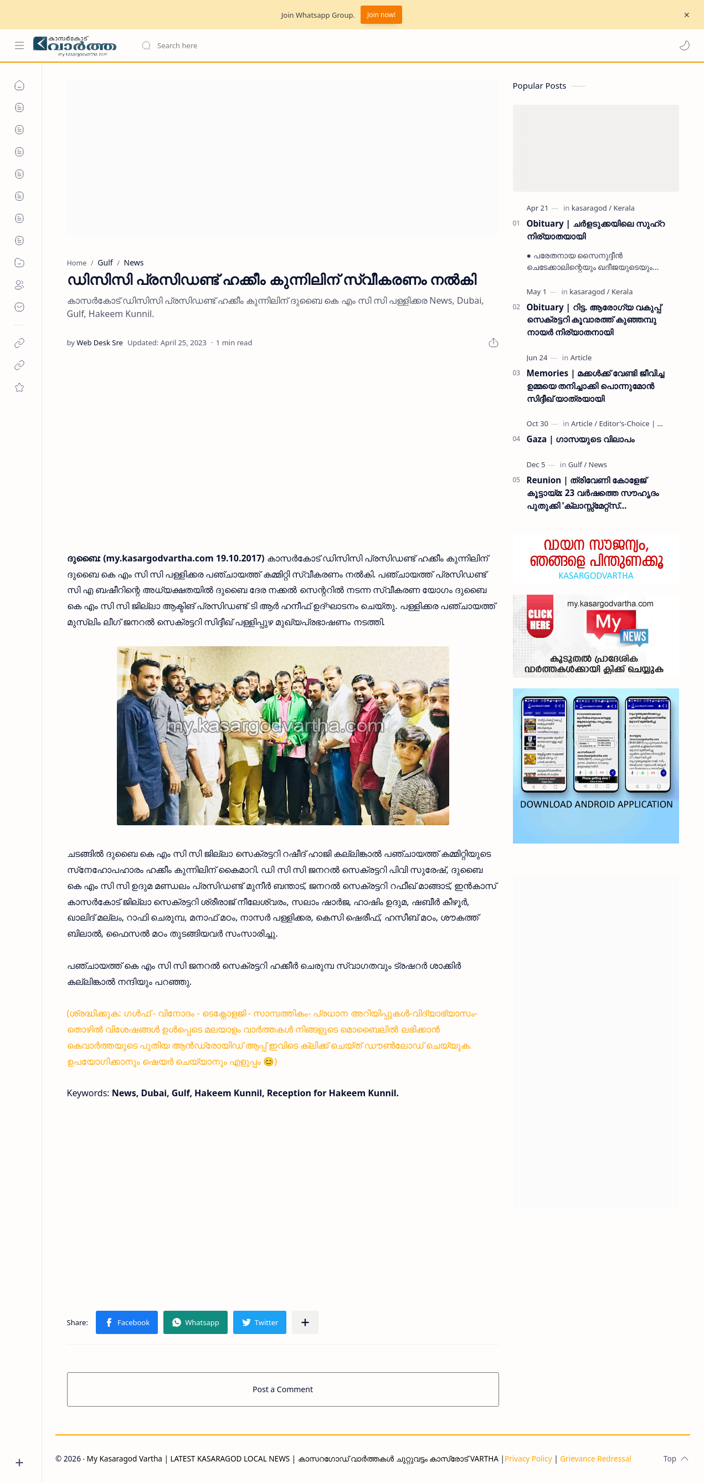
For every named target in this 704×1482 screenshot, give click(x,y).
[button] (684, 45)
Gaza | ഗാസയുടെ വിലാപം (581, 438)
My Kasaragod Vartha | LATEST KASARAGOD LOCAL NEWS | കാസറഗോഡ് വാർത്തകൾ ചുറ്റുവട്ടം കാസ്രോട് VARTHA (293, 1458)
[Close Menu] (687, 15)
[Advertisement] (283, 157)
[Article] (581, 357)
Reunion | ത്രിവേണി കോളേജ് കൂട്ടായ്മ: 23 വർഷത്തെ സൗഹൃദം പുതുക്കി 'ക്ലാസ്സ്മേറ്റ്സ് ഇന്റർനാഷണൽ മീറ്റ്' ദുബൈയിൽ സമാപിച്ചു (593, 493)
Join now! (381, 14)
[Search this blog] (230, 45)
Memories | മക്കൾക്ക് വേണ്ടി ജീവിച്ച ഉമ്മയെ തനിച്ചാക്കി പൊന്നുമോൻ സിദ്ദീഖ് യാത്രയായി (596, 385)
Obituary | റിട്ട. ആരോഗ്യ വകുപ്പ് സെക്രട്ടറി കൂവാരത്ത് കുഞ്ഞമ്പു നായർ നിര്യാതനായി (594, 319)
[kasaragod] (591, 208)
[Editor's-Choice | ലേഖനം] (641, 423)
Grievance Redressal (595, 1458)
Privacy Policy (528, 1458)
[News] (598, 464)
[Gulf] (577, 464)
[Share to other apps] (305, 1322)
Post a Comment (283, 1389)
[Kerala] (623, 208)
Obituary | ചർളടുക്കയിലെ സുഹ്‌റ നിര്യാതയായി (596, 230)
